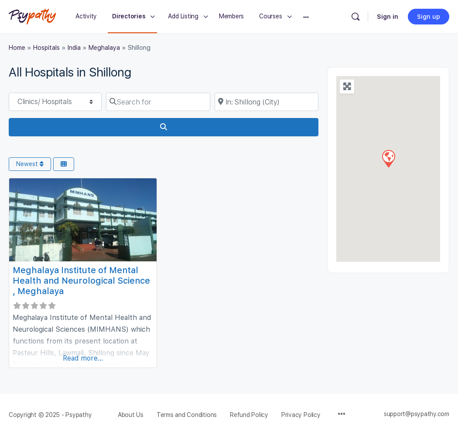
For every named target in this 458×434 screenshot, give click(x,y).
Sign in (387, 16)
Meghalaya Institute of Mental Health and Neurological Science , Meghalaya (81, 280)
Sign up (428, 16)
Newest (30, 163)
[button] (388, 158)
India (74, 47)
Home (17, 47)
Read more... (83, 358)
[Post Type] (55, 102)
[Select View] (63, 164)
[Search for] (158, 102)
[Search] (355, 16)
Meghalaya (104, 47)
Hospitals (46, 47)
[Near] (266, 102)
